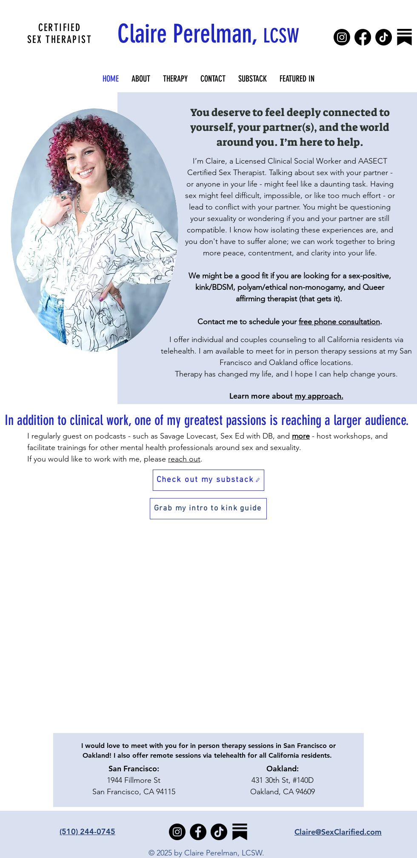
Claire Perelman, (208, 34)
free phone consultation (339, 321)
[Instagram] (342, 37)
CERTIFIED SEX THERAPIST (59, 33)
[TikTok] (383, 37)
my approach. (319, 396)
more (301, 436)
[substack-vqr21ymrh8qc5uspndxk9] (404, 37)
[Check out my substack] (208, 480)
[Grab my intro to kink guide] (208, 508)
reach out (184, 459)
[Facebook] (362, 37)
